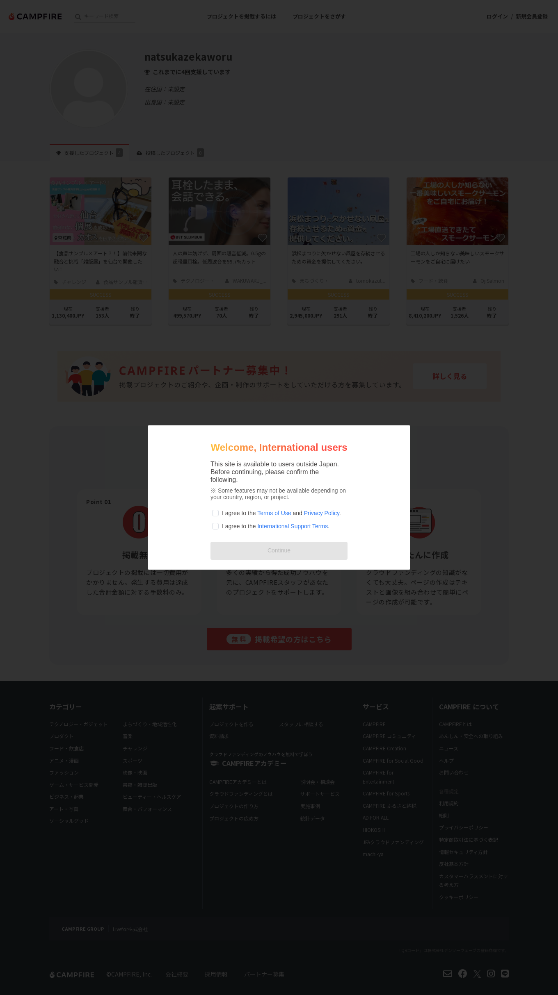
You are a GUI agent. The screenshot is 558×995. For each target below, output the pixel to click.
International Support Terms (292, 526)
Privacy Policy (321, 513)
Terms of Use (274, 513)
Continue (279, 550)
